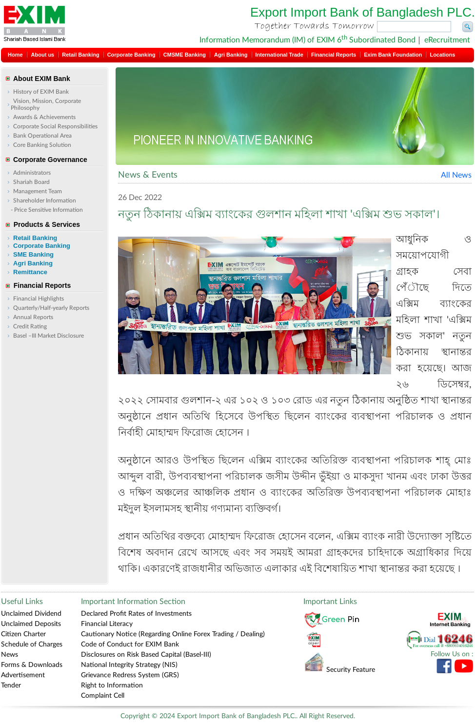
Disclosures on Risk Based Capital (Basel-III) (146, 654)
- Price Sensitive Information (47, 210)
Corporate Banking (131, 55)
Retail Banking (80, 55)
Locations (442, 55)
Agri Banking (230, 55)
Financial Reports (333, 55)
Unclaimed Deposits (31, 624)
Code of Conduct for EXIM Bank (130, 644)
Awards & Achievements (44, 117)
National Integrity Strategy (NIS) (129, 665)
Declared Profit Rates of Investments (136, 613)
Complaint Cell (102, 695)
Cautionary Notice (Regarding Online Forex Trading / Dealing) (173, 634)
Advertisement (23, 675)
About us (43, 55)
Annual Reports (33, 317)
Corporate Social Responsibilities (55, 126)
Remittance (30, 272)
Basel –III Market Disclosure (48, 336)
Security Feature (339, 669)
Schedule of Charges (31, 644)
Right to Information (112, 685)
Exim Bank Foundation (393, 55)
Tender (11, 685)
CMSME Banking (184, 55)
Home (15, 55)
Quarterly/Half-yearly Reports (51, 308)
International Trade (279, 55)
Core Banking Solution (42, 145)
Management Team (37, 191)
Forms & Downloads (31, 665)
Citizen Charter (23, 634)
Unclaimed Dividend (31, 613)
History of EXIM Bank (41, 92)
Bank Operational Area (42, 136)
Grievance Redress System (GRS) (130, 675)
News (9, 654)
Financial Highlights (38, 299)
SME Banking (33, 254)
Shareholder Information (44, 200)
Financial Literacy (107, 624)
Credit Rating (30, 326)
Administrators (32, 173)
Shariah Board (31, 182)
